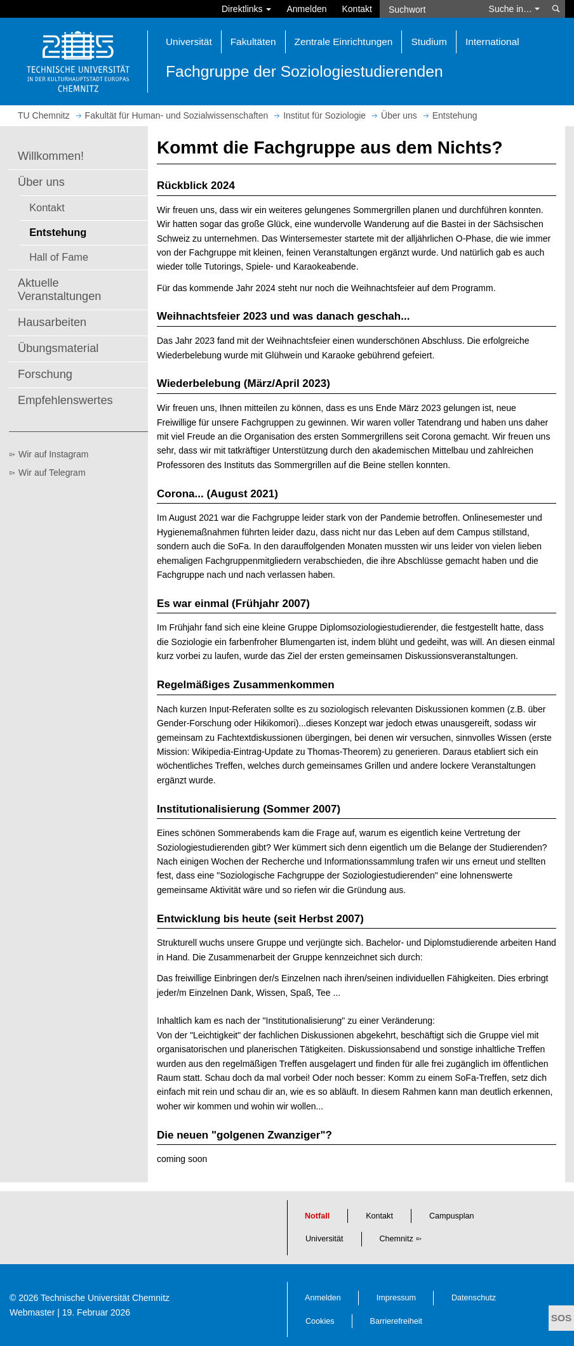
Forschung (45, 374)
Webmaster (32, 1312)
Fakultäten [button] (253, 41)
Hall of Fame (58, 257)
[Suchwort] (430, 9)
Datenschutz (473, 1297)
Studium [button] (428, 41)
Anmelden (306, 9)
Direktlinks (246, 9)
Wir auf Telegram (52, 472)
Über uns (41, 182)
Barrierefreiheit (396, 1321)
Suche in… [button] (514, 9)
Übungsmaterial (58, 348)
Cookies (320, 1321)
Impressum (396, 1297)
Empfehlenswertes (65, 400)
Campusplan (451, 1216)
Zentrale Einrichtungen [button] (344, 41)
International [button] (492, 41)
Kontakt (357, 9)
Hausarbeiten (52, 322)
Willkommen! (51, 156)
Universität (324, 1238)
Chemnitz (396, 1238)
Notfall (317, 1216)
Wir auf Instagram (53, 454)
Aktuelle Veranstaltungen (59, 290)
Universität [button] (189, 41)
